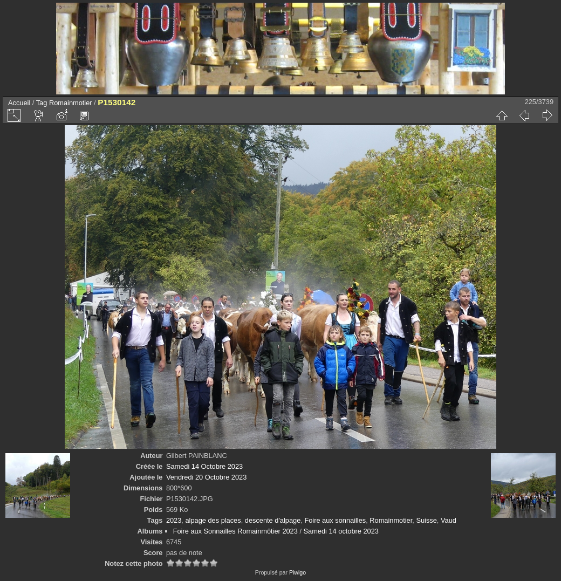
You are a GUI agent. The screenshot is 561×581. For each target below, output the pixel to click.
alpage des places (213, 520)
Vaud (448, 520)
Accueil (19, 103)
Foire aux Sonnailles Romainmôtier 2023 (235, 531)
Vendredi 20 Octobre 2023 (206, 477)
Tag (41, 103)
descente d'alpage (272, 520)
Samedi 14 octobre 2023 (341, 531)
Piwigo (297, 572)
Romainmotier (70, 103)
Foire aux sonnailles (335, 520)
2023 (173, 520)
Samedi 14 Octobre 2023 (204, 466)
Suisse (426, 520)
